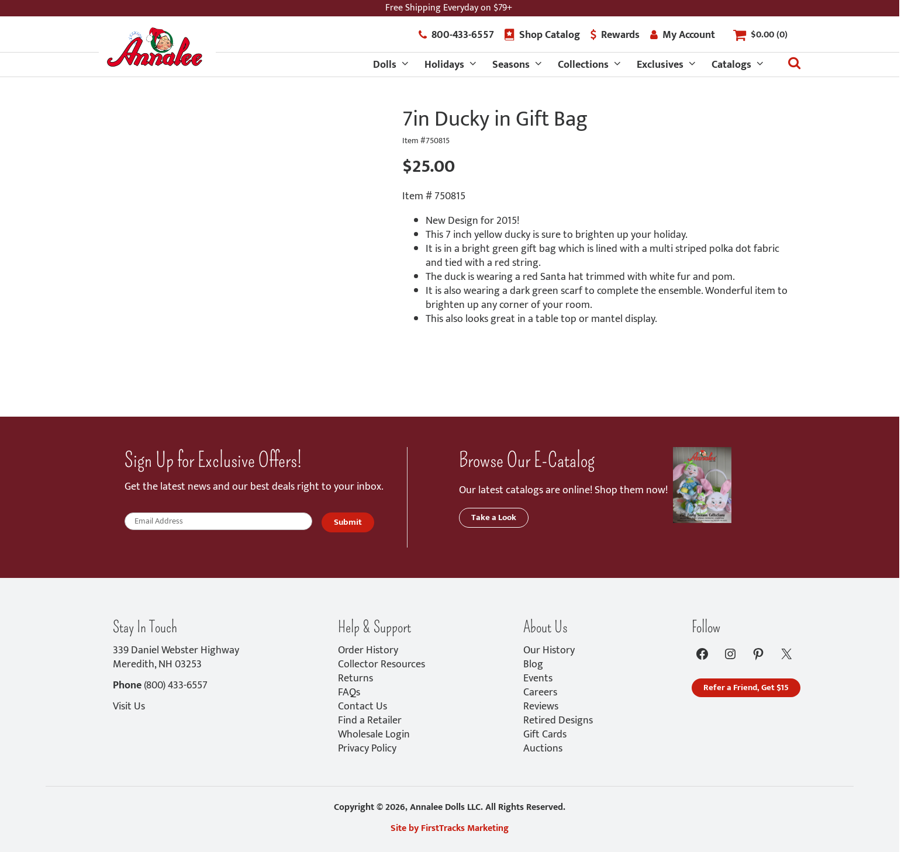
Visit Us (129, 706)
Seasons (511, 65)
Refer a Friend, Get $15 (746, 687)
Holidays (444, 65)
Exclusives (660, 65)
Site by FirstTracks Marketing (450, 828)
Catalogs (731, 65)
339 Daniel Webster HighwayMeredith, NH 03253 (176, 657)
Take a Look (493, 517)
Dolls (384, 65)
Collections (583, 65)
